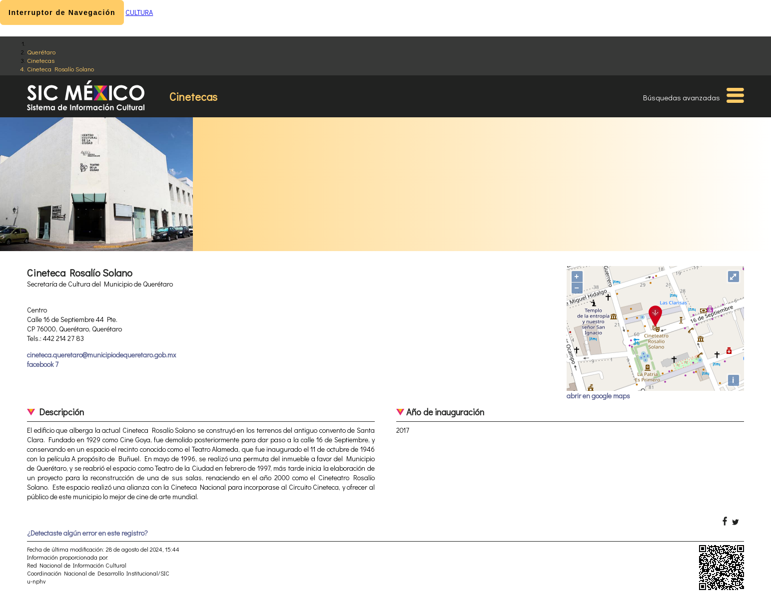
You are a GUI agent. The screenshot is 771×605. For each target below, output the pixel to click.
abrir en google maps (598, 395)
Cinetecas (40, 60)
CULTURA (139, 12)
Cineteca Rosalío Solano (60, 68)
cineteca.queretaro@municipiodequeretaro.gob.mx (101, 354)
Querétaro (41, 51)
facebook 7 (42, 364)
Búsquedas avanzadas (681, 97)
